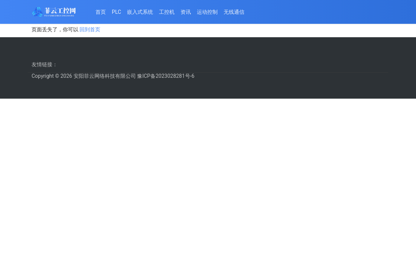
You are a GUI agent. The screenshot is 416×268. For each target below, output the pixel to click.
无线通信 (234, 12)
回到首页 (89, 29)
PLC (116, 12)
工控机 (167, 12)
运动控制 (207, 12)
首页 (100, 12)
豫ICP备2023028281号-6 (165, 76)
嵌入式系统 (140, 12)
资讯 (186, 12)
